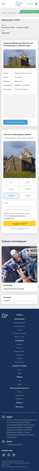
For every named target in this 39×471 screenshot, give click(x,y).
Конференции (19, 395)
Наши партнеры (19, 362)
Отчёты (19, 330)
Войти (30, 4)
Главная (19, 315)
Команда (19, 358)
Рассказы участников (19, 333)
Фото (19, 380)
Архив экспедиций (19, 326)
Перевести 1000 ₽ (19, 224)
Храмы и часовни (20, 366)
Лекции (19, 392)
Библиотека (19, 399)
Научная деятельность (19, 388)
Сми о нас (19, 348)
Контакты (19, 407)
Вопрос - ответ (19, 337)
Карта (19, 373)
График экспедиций (9, 13)
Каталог (19, 369)
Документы (19, 355)
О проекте (19, 341)
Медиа (19, 377)
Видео (19, 384)
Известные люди (19, 351)
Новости (19, 403)
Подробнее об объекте (15, 122)
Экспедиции (19, 319)
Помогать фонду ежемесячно (18, 210)
